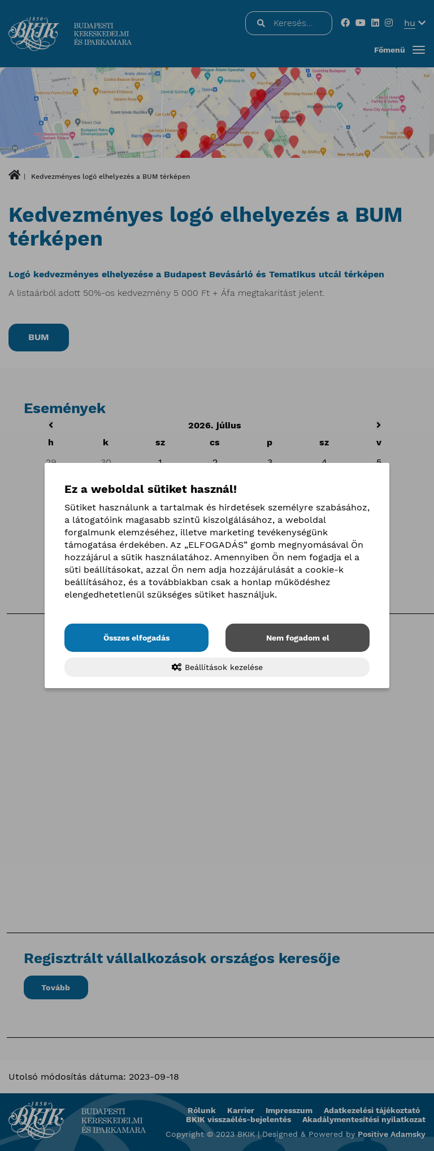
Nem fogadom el (297, 637)
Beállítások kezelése (217, 667)
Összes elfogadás (136, 637)
